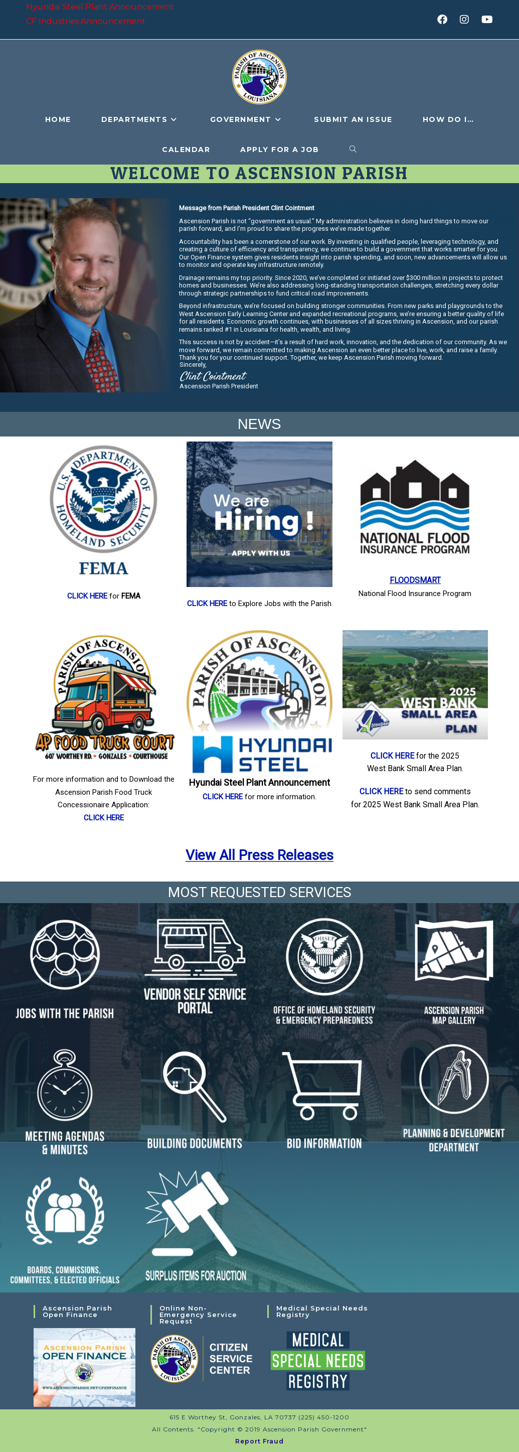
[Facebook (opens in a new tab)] (445, 20)
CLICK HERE (88, 596)
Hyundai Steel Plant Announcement (100, 7)
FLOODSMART (415, 580)
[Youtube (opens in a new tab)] (485, 20)
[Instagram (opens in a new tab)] (467, 20)
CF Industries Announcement (85, 21)
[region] (259, 301)
